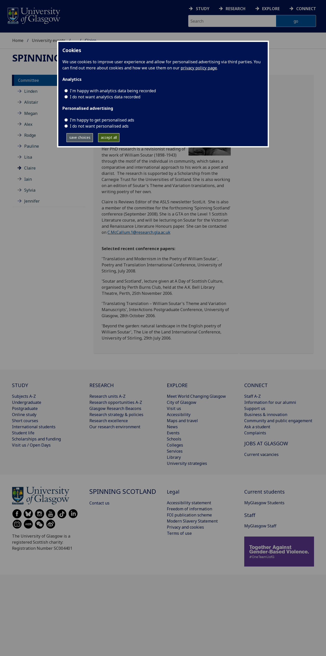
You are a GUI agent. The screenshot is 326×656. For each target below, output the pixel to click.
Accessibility (179, 414)
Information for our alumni (270, 402)
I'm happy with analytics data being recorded (113, 91)
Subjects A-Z (24, 396)
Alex (28, 124)
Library (174, 457)
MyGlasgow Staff (260, 526)
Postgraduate (25, 408)
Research (236, 8)
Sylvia (29, 190)
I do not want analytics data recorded (105, 97)
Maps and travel (182, 420)
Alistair (31, 102)
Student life (23, 433)
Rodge (30, 135)
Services (175, 451)
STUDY (20, 385)
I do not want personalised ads (99, 126)
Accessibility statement (189, 503)
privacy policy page (199, 68)
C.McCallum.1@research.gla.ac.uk (138, 232)
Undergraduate (26, 402)
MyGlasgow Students (264, 503)
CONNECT (256, 385)
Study (202, 8)
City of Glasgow (181, 402)
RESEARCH (101, 385)
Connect (306, 8)
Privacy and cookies (185, 527)
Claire (30, 168)
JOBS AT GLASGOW (266, 443)
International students (34, 427)
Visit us (174, 408)
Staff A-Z (252, 396)
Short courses (25, 420)
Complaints (255, 433)
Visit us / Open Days (31, 445)
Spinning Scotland (122, 491)
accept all (109, 137)
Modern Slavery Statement (192, 521)
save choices (79, 137)
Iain (28, 179)
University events (48, 40)
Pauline (31, 146)
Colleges (175, 445)
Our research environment (114, 427)
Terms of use (179, 533)
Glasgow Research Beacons (115, 408)
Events (173, 433)
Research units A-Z (107, 396)
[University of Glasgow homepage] (33, 15)
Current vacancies (261, 454)
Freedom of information (189, 509)
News (172, 427)
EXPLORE (177, 385)
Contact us (99, 503)
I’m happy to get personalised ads (102, 120)
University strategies (187, 463)
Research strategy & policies (116, 414)
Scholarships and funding (36, 439)
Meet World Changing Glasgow (196, 396)
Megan (30, 113)
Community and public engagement (278, 420)
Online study (24, 414)
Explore (271, 8)
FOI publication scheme (189, 515)
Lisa (28, 157)
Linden (30, 91)
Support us (254, 408)
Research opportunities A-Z (115, 402)
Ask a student (257, 427)
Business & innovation (265, 414)
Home (17, 40)
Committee (28, 80)
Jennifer (32, 201)
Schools (174, 439)
